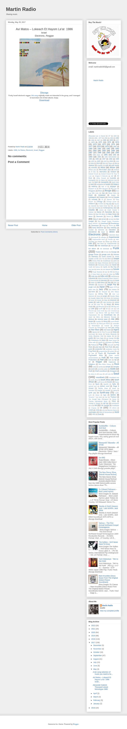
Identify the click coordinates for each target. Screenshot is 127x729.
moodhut (98, 321)
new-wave (107, 330)
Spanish (105, 384)
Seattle (112, 369)
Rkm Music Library (105, 364)
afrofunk (116, 169)
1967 (98, 140)
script (99, 369)
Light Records (99, 306)
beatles (108, 184)
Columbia (97, 208)
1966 (92, 140)
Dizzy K (95, 219)
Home (44, 225)
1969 (111, 140)
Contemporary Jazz (110, 208)
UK (96, 405)
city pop (108, 204)
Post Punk (108, 347)
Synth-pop (104, 392)
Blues (100, 191)
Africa (102, 167)
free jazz (114, 245)
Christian (100, 203)
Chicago (99, 202)
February (97, 700)
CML (112, 206)
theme (114, 399)
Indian (110, 274)
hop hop (91, 269)
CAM (109, 197)
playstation (108, 342)
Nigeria (116, 330)
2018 (93, 639)
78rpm (110, 163)
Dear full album (100, 214)
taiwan (97, 395)
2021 (93, 629)
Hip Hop (113, 267)
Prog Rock (92, 351)
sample (108, 367)
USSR (91, 410)
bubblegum (92, 197)
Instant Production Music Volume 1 (108, 278)
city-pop (116, 203)
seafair (105, 369)
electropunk (94, 237)
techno (113, 395)
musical (106, 325)
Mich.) (98, 317)
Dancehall (108, 212)
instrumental (94, 280)
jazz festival (113, 289)
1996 (97, 159)
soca (100, 374)
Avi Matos (21, 150)
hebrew (97, 267)
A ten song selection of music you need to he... (103, 673)
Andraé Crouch (93, 174)
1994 (99, 157)
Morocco (93, 323)
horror (98, 269)
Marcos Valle (103, 313)
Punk (104, 358)
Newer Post (13, 225)
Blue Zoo (114, 188)
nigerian (94, 332)
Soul (116, 373)
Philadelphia (95, 340)
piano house (113, 340)
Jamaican (101, 284)
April (95, 693)
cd (102, 199)
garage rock (106, 254)
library (109, 304)
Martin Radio (21, 9)
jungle (105, 296)
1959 (105, 138)
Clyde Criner (103, 206)
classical (93, 206)
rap (115, 360)
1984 (95, 151)
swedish (107, 390)
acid (106, 165)
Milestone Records (110, 317)
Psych (100, 353)
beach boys (115, 182)
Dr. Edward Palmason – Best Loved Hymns (108, 490)
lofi (107, 308)
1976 (113, 144)
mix (112, 319)
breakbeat (101, 195)
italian (93, 282)
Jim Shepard (103, 291)
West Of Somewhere (105, 412)
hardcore (92, 265)
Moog (106, 321)
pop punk (110, 345)
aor (112, 176)
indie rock (104, 276)
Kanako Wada (114, 296)
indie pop (94, 276)
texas (100, 397)
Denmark (99, 216)
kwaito (91, 302)
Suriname (92, 390)
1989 (108, 153)
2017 (93, 642)
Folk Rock (100, 243)
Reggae (41, 150)
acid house (115, 165)
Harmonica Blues (103, 265)
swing (115, 390)
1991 (106, 155)
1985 (104, 151)
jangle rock (92, 287)
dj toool (111, 219)
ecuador (91, 230)
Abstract (91, 165)
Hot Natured (107, 269)
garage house (93, 254)
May (95, 669)
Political (93, 345)
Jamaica (91, 285)
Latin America (107, 302)
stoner (114, 388)
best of (103, 186)
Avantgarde (92, 180)
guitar (115, 261)
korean (99, 300)
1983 (117, 148)
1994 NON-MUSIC (110, 157)
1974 (95, 144)
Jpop (98, 296)
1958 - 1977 (98, 138)
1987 (90, 153)
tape (104, 395)
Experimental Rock (99, 239)
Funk (116, 248)
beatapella (100, 184)
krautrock (113, 300)
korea (92, 300)
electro (111, 232)
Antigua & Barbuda (101, 176)
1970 (93, 142)
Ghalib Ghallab (106, 256)
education (112, 230)
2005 (117, 161)
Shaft (90, 371)
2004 (111, 161)
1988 (99, 153)
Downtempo (115, 223)
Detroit (109, 216)
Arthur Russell (101, 178)
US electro (112, 408)
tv (91, 405)
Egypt (103, 232)
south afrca (94, 380)
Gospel (116, 259)
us (101, 408)
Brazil (91, 195)
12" (109, 136)
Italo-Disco (101, 282)
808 (116, 163)
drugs (104, 225)
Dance (99, 212)
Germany (94, 256)
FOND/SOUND (111, 243)
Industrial (92, 278)
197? (117, 140)
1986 (15, 150)
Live (92, 309)
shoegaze (113, 371)
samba (101, 366)
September (97, 655)
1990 (117, 153)
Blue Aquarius (103, 188)
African (112, 167)
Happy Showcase (103, 263)
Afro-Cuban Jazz (105, 170)
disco (116, 216)
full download (104, 248)
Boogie (108, 191)
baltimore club (112, 180)
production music (111, 349)
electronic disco (114, 235)
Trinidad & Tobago (94, 403)
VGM (97, 410)
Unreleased (115, 405)
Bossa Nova (112, 193)
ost (115, 336)
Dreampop (95, 225)
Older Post (76, 225)
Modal (91, 321)
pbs (118, 338)
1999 (117, 159)
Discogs (44, 92)
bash (90, 182)
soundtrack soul (114, 377)
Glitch (109, 258)
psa (93, 353)
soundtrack (100, 377)
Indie (117, 274)
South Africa (105, 380)
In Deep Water (95, 274)
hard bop (114, 263)
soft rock (108, 374)
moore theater (114, 321)
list (107, 306)
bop (103, 193)
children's (92, 204)
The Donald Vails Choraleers (98, 399)
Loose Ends (100, 311)
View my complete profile (109, 611)
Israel (36, 150)
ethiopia (103, 237)
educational (92, 232)
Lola (112, 308)
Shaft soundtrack (101, 371)
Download (44, 100)
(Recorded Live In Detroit (97, 136)
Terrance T (92, 397)
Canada (116, 197)
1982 (108, 148)
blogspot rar (92, 188)
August (96, 659)
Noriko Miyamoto (111, 334)
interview (104, 280)
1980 (90, 148)
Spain (97, 384)
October (96, 652)
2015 (104, 163)
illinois (117, 272)
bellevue (94, 186)
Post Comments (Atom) (49, 232)
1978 (99, 146)
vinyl (103, 410)
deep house (112, 214)
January (96, 704)
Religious (92, 364)
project (112, 351)
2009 (92, 163)
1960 (111, 138)
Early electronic (97, 228)
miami (90, 317)
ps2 (118, 351)
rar (89, 362)
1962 (117, 138)
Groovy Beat (96, 261)
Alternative (103, 172)
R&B (102, 360)
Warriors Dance (112, 410)
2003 (105, 161)
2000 (92, 161)
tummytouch (115, 403)
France (91, 246)
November (97, 649)
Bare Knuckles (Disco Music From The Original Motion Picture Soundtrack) (108, 579)
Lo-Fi (100, 309)
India (104, 274)
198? (115, 146)
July (95, 662)
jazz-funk (92, 292)
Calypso (102, 197)
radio (109, 360)
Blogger (75, 724)
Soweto (109, 382)
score (93, 369)
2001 (98, 161)
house (116, 269)
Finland (100, 241)
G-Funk (106, 252)
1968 (104, 140)
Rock (116, 364)
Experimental (114, 237)
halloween (92, 263)
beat (92, 184)
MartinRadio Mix (110, 315)
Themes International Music (98, 401)
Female (110, 239)
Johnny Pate (103, 294)
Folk (90, 243)
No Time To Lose (105, 332)
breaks (113, 195)
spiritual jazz (93, 386)
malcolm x (92, 313)
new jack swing (113, 328)
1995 (90, 159)
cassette (94, 199)
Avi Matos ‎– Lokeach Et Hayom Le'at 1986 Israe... (102, 679)
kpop (105, 300)
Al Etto (93, 172)
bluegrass (92, 191)
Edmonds (101, 230)
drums (111, 225)
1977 (90, 146)
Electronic (29, 150)
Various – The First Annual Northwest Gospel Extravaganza (109, 525)
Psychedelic (111, 353)
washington (92, 412)
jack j (115, 282)
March (96, 697)
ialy (106, 272)
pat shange (110, 338)
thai (106, 397)
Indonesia (114, 276)
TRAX (114, 401)
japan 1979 (113, 287)
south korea (100, 382)
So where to (92, 374)
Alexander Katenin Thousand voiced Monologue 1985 (100, 687)
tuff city (105, 403)
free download (103, 246)
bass (96, 182)
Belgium (116, 184)
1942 (115, 136)
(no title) (102, 458)
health (90, 267)
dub (117, 225)
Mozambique (96, 325)
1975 (104, 144)
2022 (93, 626)
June (95, 666)
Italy (109, 282)
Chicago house (111, 201)
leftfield (117, 302)
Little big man (115, 306)
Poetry (117, 342)
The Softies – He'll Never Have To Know (108, 543)
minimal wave (103, 319)
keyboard (116, 298)
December (97, 645)
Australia (113, 178)
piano (104, 340)
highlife (105, 267)
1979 (107, 146)
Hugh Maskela (97, 272)
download (104, 223)
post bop (98, 347)
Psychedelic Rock (96, 355)
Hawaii (114, 265)
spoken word (104, 386)
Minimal (91, 319)
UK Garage (105, 405)
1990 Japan (96, 155)
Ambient (113, 172)
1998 (110, 159)
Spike (114, 384)
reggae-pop (112, 362)
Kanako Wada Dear (97, 298)
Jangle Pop (111, 285)
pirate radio (92, 342)
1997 (104, 159)
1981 (99, 148)
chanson (109, 199)
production (99, 349)
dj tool (103, 219)
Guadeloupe (107, 261)
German (116, 254)
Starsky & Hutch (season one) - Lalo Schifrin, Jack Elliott (108, 508)
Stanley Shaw (103, 388)
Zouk (99, 414)
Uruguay (93, 408)
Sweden (99, 390)
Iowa (111, 280)
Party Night (99, 338)
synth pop (92, 393)
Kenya (108, 298)
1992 (114, 155)
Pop (100, 344)
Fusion (98, 252)
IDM (111, 272)
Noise (115, 332)
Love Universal (112, 311)
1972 (109, 142)
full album (92, 248)
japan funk (92, 289)
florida (114, 241)
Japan (102, 287)
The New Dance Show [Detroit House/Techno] (107, 473)
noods (100, 334)
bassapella (105, 182)
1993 (90, 157)
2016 (93, 708)
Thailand (113, 397)
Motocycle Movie (104, 323)
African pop (92, 169)
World (117, 412)
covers (101, 210)
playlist (100, 342)
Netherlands (101, 327)
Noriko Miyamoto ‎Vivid (96, 336)
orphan (109, 336)
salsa (94, 366)
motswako (116, 323)
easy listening (111, 228)
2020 (93, 632)
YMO (93, 414)
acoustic (94, 167)
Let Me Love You (97, 304)
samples (116, 367)
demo (91, 216)
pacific (91, 338)
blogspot (113, 186)
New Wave (95, 330)
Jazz (101, 289)
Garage (114, 252)
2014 (98, 163)
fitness (108, 241)
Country (92, 210)
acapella (100, 165)
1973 (117, 142)
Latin (98, 302)
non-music (92, 334)
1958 (90, 138)
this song (34, 95)
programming (103, 351)
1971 (100, 142)
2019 (93, 636)
